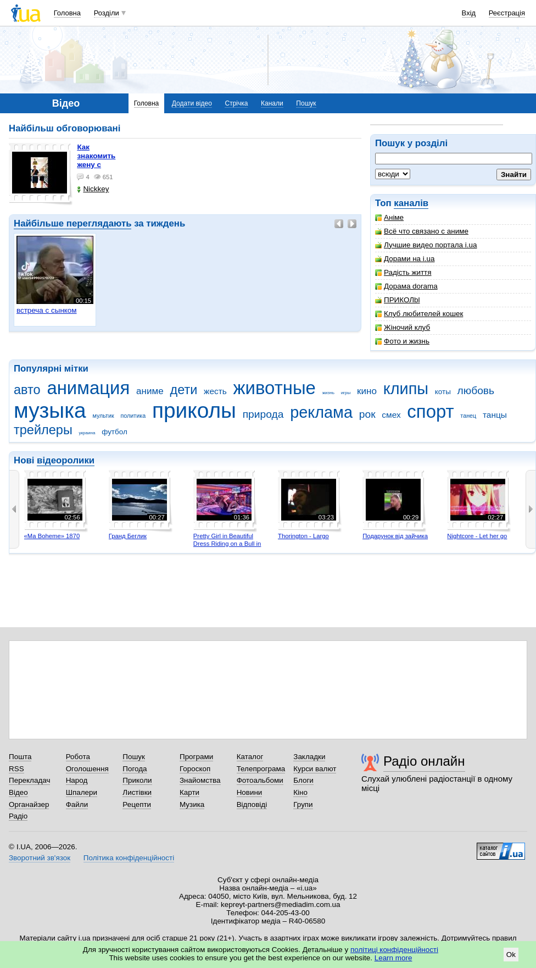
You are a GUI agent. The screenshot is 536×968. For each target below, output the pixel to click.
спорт (430, 411)
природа (263, 414)
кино (367, 391)
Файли (77, 804)
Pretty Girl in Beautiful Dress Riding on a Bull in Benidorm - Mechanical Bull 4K (227, 547)
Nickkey (93, 189)
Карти (189, 792)
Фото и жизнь (402, 341)
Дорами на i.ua (404, 259)
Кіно (300, 792)
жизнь (328, 392)
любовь (476, 390)
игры (346, 392)
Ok (511, 954)
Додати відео (192, 103)
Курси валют (314, 769)
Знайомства (200, 780)
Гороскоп (195, 769)
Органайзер (29, 804)
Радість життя (403, 272)
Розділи (106, 13)
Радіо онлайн (424, 761)
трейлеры (43, 430)
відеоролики (65, 460)
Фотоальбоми (260, 780)
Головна (67, 13)
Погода (134, 769)
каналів (411, 203)
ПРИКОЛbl (397, 300)
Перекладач (29, 780)
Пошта (20, 757)
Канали (272, 103)
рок (367, 414)
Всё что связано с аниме (421, 231)
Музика (192, 804)
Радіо (18, 816)
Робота (78, 757)
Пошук (306, 103)
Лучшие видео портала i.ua (426, 245)
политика (133, 415)
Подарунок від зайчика (395, 536)
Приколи (137, 780)
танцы (495, 414)
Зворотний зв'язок (39, 858)
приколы (194, 410)
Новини (250, 792)
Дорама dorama (406, 286)
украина (87, 432)
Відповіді (252, 804)
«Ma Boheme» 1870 (52, 536)
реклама (321, 412)
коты (443, 392)
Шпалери (81, 792)
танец (468, 415)
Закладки (309, 757)
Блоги (303, 780)
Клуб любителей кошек (419, 313)
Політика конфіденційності (128, 858)
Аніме (389, 217)
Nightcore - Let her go (477, 536)
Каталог (250, 757)
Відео (18, 792)
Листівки (137, 792)
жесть (215, 391)
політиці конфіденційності (394, 949)
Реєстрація (507, 13)
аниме (150, 391)
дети (183, 390)
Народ (77, 780)
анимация (88, 388)
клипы (405, 388)
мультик (103, 415)
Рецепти (136, 804)
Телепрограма (261, 769)
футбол (114, 432)
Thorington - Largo (303, 536)
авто (27, 390)
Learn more (393, 958)
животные (274, 388)
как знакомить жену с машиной (96, 160)
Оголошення (87, 769)
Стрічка (236, 103)
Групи (302, 804)
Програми (196, 757)
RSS (16, 769)
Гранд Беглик (128, 536)
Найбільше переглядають (72, 223)
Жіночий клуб (402, 327)
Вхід (469, 13)
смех (391, 414)
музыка (50, 410)
